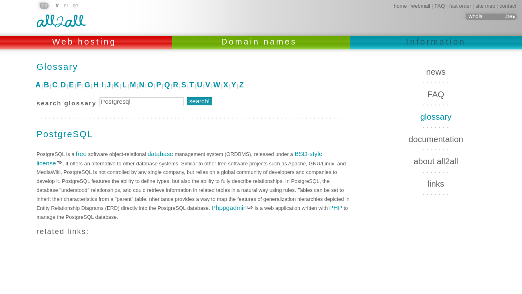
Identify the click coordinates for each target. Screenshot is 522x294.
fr (57, 5)
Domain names (261, 41)
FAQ (439, 6)
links (435, 183)
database (160, 153)
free (81, 153)
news (436, 71)
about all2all (436, 161)
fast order (460, 6)
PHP (335, 207)
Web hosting (86, 41)
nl (66, 5)
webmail (420, 6)
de (75, 5)
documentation (436, 139)
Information (436, 41)
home (400, 6)
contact (508, 6)
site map (485, 6)
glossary (435, 116)
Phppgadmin (229, 207)
